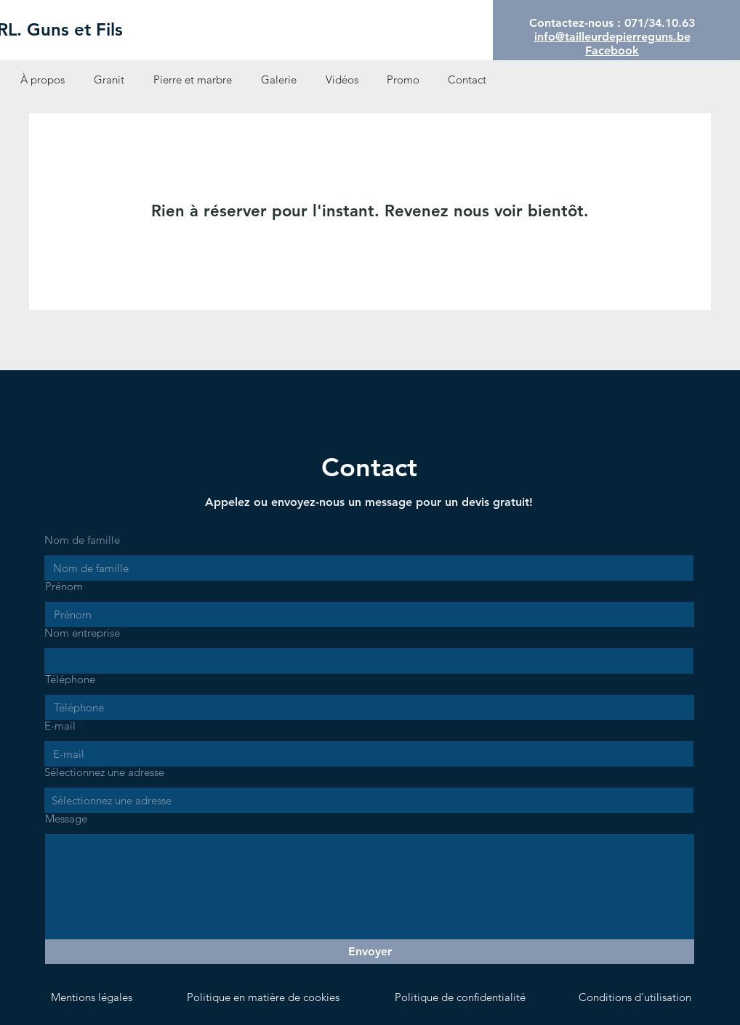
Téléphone (70, 679)
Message (66, 818)
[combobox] (368, 800)
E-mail (60, 725)
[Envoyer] (369, 951)
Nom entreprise (82, 632)
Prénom (64, 586)
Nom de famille (82, 539)
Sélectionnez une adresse (104, 772)
